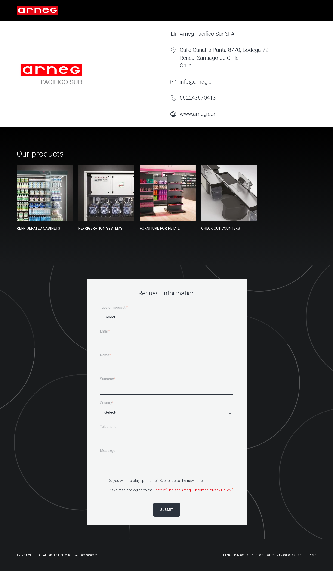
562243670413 (198, 97)
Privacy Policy (244, 555)
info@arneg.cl (196, 82)
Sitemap (227, 555)
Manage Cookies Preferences (296, 555)
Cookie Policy (265, 555)
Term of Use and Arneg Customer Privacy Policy (192, 490)
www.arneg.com (199, 114)
